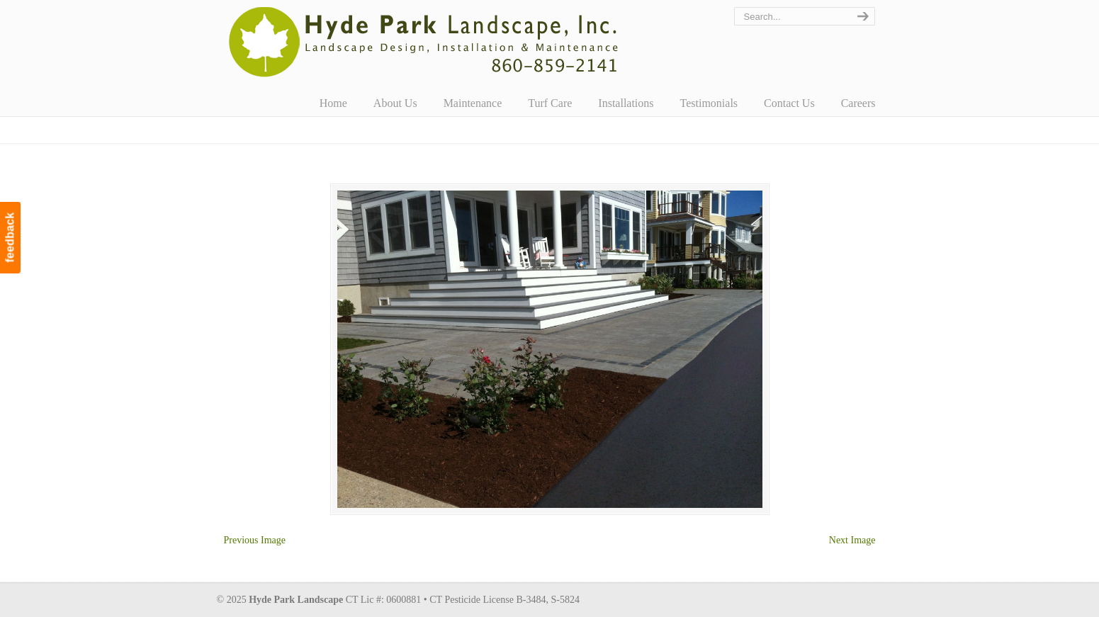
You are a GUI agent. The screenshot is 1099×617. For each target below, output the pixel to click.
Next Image (852, 540)
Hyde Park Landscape (424, 41)
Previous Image (255, 540)
